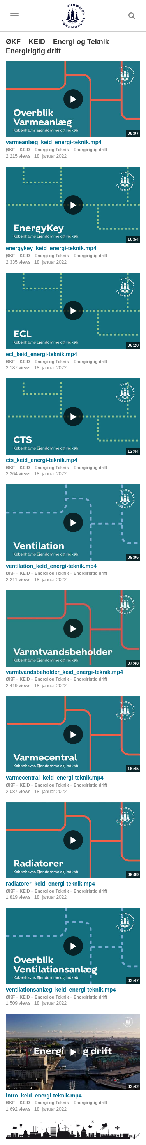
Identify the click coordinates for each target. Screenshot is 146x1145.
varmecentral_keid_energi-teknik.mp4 (55, 778)
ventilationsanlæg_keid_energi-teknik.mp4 (61, 989)
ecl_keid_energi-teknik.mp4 (41, 354)
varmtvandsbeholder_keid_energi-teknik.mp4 (64, 672)
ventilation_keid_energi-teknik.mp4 (51, 566)
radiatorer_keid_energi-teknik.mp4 (50, 883)
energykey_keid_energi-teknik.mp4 (51, 248)
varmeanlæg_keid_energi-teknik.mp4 (54, 142)
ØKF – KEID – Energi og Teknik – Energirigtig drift (56, 149)
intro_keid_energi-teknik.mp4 (44, 1095)
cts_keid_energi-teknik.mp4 (41, 460)
